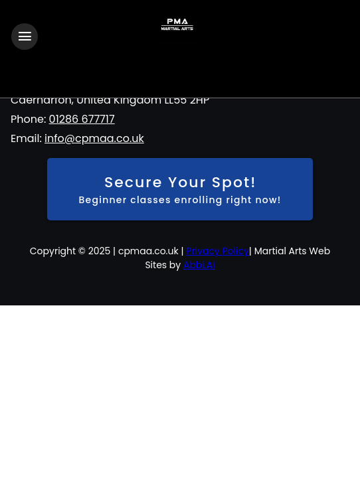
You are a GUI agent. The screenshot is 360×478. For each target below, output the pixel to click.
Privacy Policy (217, 251)
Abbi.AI (199, 265)
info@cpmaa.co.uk (94, 138)
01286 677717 (82, 119)
